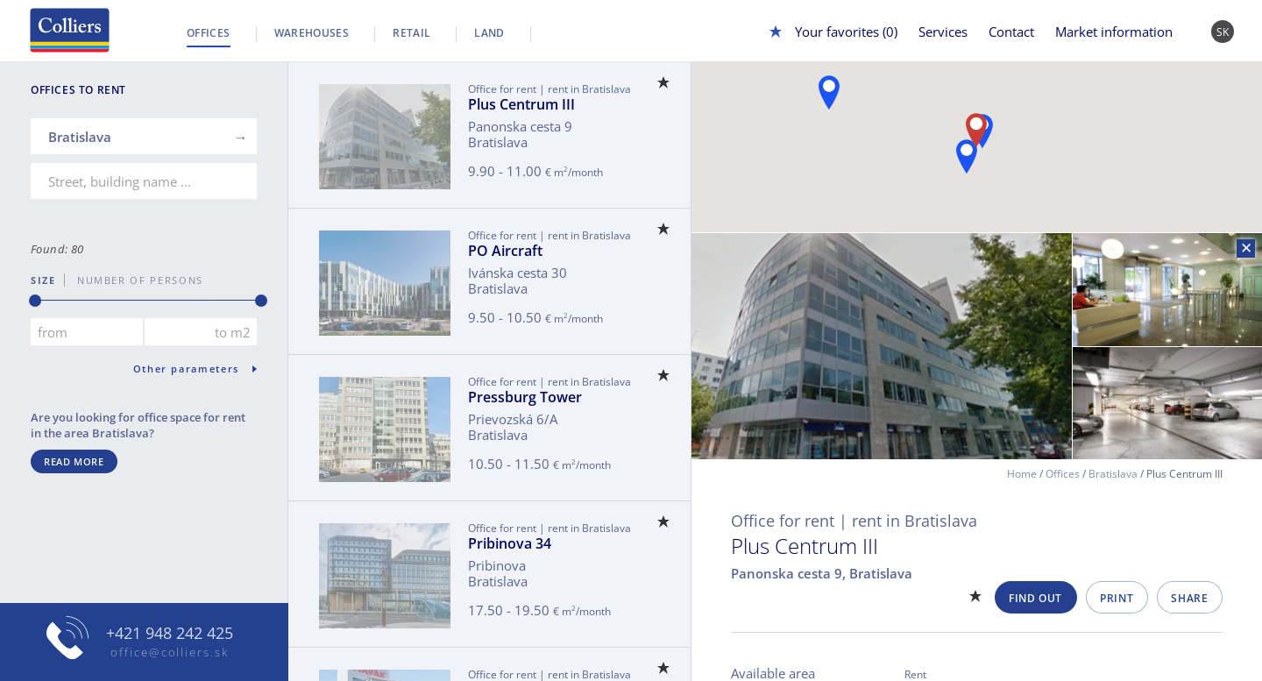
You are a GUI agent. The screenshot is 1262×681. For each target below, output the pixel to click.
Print (1116, 598)
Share (1189, 598)
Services (943, 31)
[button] (966, 156)
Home (1022, 473)
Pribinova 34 (509, 543)
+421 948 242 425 (169, 632)
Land (489, 32)
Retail (411, 32)
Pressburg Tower (525, 397)
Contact (1011, 31)
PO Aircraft (505, 250)
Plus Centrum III (521, 104)
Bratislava (1113, 473)
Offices (208, 32)
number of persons (134, 280)
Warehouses (312, 32)
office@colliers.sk (169, 652)
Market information (1114, 31)
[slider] (35, 300)
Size (43, 280)
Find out (1035, 598)
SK (1223, 32)
